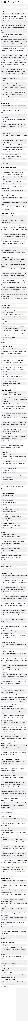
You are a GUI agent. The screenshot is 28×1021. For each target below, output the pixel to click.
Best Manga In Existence (9, 472)
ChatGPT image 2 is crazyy (10, 381)
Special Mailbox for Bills (9, 337)
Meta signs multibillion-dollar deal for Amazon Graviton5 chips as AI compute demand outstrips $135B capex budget (13, 872)
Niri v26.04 (3, 539)
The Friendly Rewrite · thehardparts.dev (13, 190)
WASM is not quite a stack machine (12, 156)
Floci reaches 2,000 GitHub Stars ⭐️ (12, 867)
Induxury (5, 504)
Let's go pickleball (7, 323)
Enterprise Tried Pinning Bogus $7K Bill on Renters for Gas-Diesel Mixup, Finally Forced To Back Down (13, 243)
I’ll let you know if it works (9, 349)
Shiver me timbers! (8, 479)
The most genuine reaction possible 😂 (13, 314)
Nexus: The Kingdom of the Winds (12, 431)
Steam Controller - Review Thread (12, 394)
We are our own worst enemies (11, 200)
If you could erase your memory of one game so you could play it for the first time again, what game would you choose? (13, 425)
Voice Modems (7, 158)
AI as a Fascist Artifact (6, 566)
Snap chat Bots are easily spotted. (12, 979)
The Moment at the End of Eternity (12, 475)
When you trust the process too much (12, 947)
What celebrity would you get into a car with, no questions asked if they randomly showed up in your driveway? (14, 599)
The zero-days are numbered (8, 552)
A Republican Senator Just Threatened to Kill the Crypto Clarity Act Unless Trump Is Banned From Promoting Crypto (14, 805)
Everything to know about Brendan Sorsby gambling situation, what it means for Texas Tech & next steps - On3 (14, 748)
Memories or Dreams (8, 500)
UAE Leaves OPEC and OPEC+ (11, 133)
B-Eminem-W (6, 307)
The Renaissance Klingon (9, 468)
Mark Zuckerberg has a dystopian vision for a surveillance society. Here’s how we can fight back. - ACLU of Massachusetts (14, 255)
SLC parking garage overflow (10, 328)
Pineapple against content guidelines (12, 383)
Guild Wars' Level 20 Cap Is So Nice (12, 429)
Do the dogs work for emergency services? (14, 326)
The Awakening (7, 518)
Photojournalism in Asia (9, 507)
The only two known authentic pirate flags (13, 34)
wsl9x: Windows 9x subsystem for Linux (11, 536)
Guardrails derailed (8, 365)
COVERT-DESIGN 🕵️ (9, 523)
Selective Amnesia (8, 76)
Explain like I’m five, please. (10, 78)
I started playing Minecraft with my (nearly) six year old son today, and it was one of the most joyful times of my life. (14, 399)
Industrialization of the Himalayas (11, 525)
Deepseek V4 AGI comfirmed (10, 649)
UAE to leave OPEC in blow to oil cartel (13, 161)
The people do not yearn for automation (11, 546)
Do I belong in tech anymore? (8, 534)
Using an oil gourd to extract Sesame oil (13, 14)
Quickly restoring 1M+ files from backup (13, 197)
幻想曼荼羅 (6, 470)
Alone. (5, 497)
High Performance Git (8, 183)
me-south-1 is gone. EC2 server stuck (12, 839)
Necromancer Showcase (9, 511)
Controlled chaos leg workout (10, 99)
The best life (6, 461)
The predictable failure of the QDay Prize (13, 145)
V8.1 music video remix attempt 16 (12, 516)
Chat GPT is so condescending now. (12, 376)
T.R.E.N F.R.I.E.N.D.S (8, 972)
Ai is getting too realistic (9, 378)
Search (23, 7)
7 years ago (6, 986)
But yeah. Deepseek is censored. (11, 945)
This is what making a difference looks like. (14, 92)
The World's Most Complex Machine (12, 147)
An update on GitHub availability (11, 170)
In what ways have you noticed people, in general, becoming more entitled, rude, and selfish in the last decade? (14, 626)
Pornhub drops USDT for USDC (11, 786)
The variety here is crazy (9, 392)
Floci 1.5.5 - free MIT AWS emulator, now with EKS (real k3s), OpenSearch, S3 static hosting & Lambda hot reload (14, 856)
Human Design (7, 477)
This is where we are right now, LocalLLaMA (14, 644)
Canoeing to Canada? (9, 312)
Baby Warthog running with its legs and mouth (15, 310)
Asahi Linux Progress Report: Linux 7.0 (11, 555)
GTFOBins (6, 163)
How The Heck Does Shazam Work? (10, 543)
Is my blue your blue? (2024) (10, 154)
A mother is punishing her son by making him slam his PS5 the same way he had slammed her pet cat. (14, 51)
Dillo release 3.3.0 (5, 569)
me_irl (5, 80)
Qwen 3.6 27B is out (8, 651)
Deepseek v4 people (8, 646)
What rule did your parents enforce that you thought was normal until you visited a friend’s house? (13, 606)
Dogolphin (6, 514)
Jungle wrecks (7, 454)
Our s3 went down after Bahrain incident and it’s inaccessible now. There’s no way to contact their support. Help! (14, 835)
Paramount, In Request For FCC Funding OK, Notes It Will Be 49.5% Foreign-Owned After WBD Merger (14, 283)
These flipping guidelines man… (11, 355)
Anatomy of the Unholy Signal (10, 509)
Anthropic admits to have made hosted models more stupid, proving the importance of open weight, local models (14, 661)
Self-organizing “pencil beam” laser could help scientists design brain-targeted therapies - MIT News (12, 711)
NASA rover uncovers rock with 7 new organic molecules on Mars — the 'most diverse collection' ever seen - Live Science (13, 718)
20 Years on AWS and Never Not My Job (13, 846)
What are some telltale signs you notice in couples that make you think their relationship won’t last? (14, 582)
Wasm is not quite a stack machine (12, 181)
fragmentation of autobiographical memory (14, 527)
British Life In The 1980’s (9, 502)
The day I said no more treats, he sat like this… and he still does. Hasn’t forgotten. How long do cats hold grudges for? (14, 333)
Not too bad (6, 385)
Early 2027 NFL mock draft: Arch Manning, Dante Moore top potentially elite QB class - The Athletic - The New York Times (13, 741)
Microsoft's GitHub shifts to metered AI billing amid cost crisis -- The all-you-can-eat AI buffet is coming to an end (13, 276)
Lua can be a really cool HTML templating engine (13, 541)
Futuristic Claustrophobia (9, 495)
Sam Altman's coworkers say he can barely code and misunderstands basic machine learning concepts (13, 952)
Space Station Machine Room (11, 521)
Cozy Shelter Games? (9, 434)
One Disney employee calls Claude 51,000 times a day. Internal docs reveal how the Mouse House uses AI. (13, 236)
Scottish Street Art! (8, 321)
